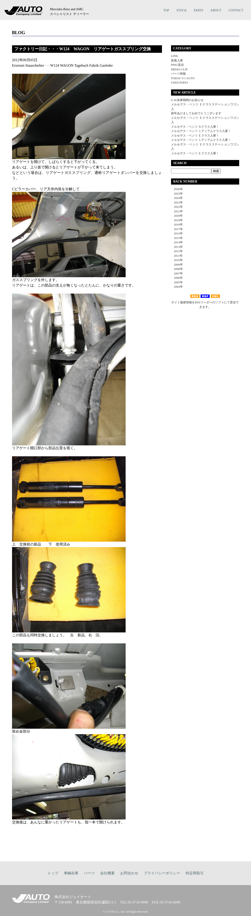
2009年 (177, 264)
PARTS (198, 10)
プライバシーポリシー (162, 873)
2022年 (177, 206)
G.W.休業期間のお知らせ (187, 100)
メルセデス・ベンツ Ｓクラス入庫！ (195, 126)
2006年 (177, 277)
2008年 (177, 269)
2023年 (177, 202)
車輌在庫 (71, 873)
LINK (174, 56)
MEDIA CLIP (179, 69)
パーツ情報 (178, 73)
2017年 (177, 229)
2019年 (177, 220)
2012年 (177, 251)
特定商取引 (195, 873)
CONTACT (236, 10)
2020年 (177, 215)
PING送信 (177, 64)
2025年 (177, 193)
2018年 (177, 224)
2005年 (177, 282)
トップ (52, 873)
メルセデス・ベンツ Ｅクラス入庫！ (195, 135)
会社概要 (107, 873)
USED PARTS (179, 82)
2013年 (177, 247)
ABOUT (215, 10)
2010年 (177, 260)
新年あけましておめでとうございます (196, 113)
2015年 (177, 238)
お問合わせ (129, 873)
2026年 (177, 189)
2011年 (177, 255)
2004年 (177, 286)
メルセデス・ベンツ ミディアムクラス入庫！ (201, 131)
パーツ (89, 873)
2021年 (177, 211)
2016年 (177, 233)
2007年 (177, 273)
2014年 (177, 242)
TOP (166, 10)
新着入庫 (177, 60)
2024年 (177, 198)
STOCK (181, 10)
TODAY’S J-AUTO (183, 78)
